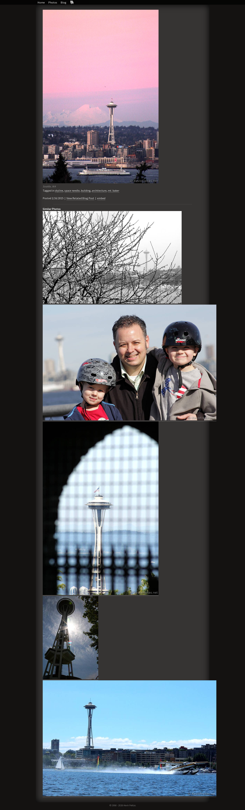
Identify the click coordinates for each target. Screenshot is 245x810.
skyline (59, 190)
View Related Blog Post (80, 198)
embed (101, 198)
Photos (52, 2)
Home (41, 2)
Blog (63, 2)
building (86, 190)
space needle (72, 190)
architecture (99, 190)
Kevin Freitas (130, 805)
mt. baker (113, 190)
